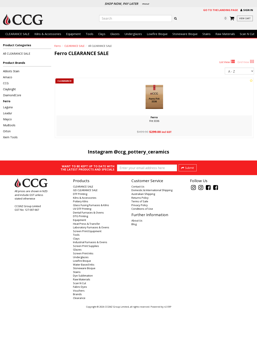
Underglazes (133, 34)
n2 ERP (167, 354)
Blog (134, 271)
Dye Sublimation (83, 323)
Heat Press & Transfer (86, 271)
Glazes (115, 34)
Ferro (6, 101)
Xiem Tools (10, 137)
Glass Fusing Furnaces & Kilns (91, 252)
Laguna (8, 107)
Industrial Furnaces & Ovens (90, 289)
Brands (77, 341)
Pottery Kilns (80, 249)
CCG (6, 83)
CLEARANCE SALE (17, 34)
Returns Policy (140, 245)
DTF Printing (80, 241)
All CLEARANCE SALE (16, 53)
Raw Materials (225, 34)
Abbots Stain (11, 71)
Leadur (7, 113)
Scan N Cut (247, 34)
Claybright (9, 89)
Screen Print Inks (83, 301)
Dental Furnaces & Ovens (88, 260)
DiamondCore (12, 95)
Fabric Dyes (80, 334)
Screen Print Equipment (87, 278)
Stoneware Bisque (185, 34)
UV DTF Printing (82, 256)
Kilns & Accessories (47, 34)
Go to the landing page (220, 10)
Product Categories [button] (17, 45)
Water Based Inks (83, 312)
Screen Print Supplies (86, 293)
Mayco (7, 119)
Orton (7, 131)
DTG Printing (80, 263)
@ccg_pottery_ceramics (141, 151)
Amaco (7, 77)
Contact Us (137, 234)
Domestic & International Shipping (151, 237)
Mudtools (9, 125)
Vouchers (79, 338)
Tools (89, 34)
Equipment (73, 34)
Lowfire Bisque (157, 34)
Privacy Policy (139, 252)
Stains (206, 34)
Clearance (79, 345)
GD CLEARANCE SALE (85, 237)
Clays (101, 34)
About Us (136, 268)
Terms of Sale (139, 249)
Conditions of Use (142, 256)
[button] (246, 10)
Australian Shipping (143, 241)
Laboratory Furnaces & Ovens (91, 275)
